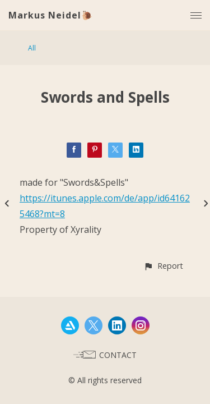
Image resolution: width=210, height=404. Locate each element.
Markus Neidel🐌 (50, 15)
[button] (163, 265)
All (32, 48)
